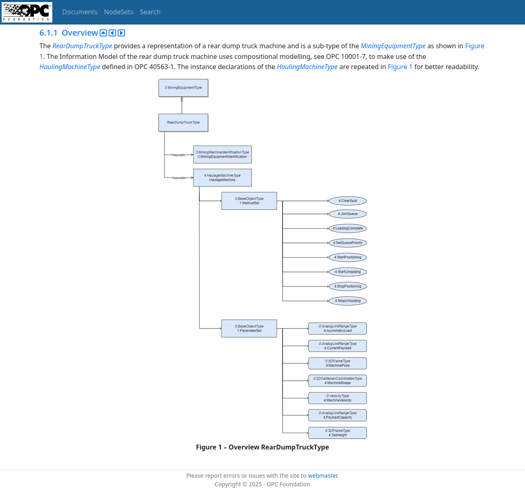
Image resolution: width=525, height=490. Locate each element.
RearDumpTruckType (83, 45)
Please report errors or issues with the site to (247, 475)
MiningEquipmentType (393, 45)
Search (150, 11)
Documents (79, 11)
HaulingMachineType (70, 66)
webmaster (322, 475)
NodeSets (119, 11)
